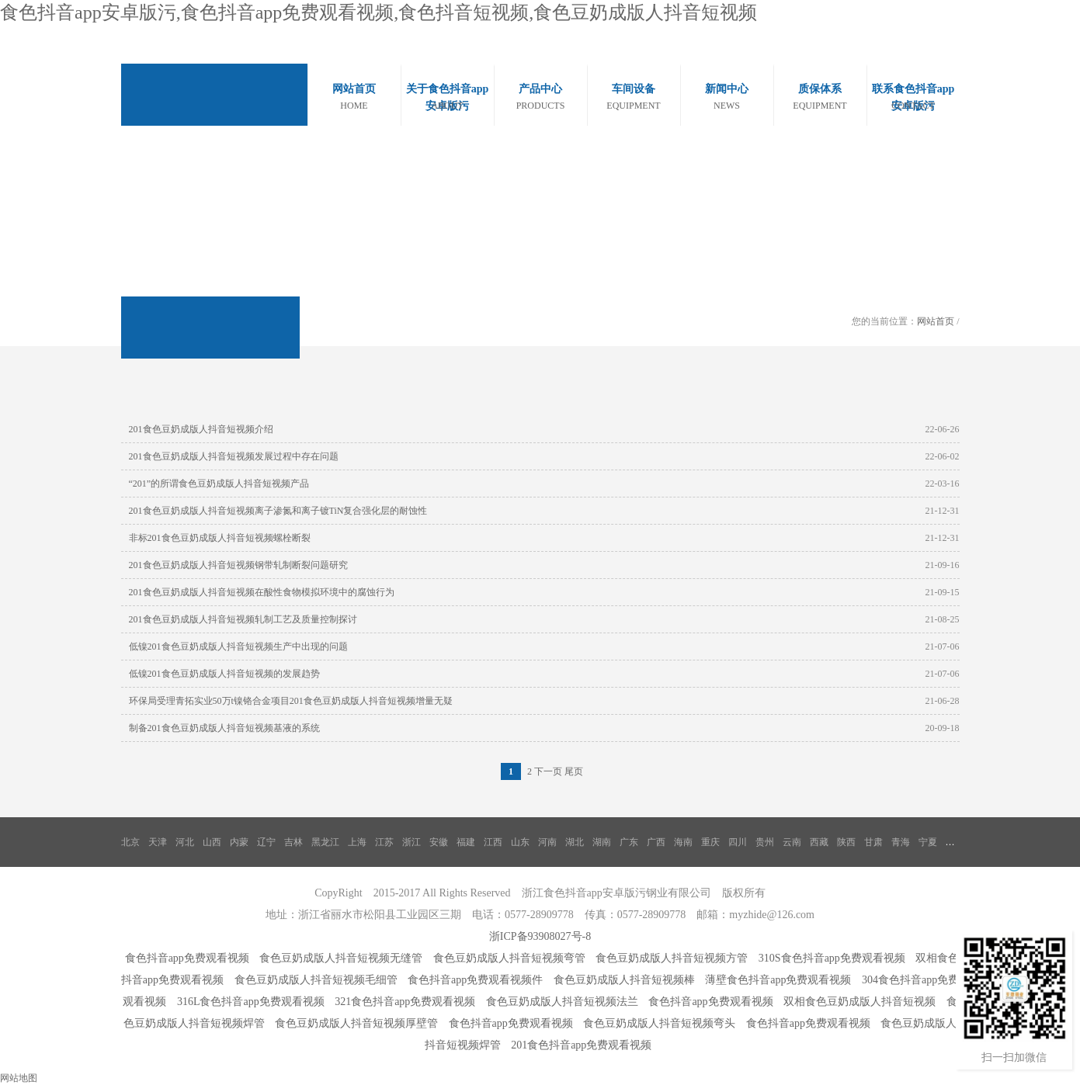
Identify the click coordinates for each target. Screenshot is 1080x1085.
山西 (212, 842)
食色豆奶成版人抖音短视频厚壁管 (356, 1023)
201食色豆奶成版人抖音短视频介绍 (201, 429)
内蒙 (239, 842)
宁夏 (928, 842)
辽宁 (266, 842)
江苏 (384, 842)
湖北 (574, 842)
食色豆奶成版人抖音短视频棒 (624, 980)
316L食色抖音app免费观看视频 (251, 1001)
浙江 (411, 842)
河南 (547, 842)
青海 (900, 842)
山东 (520, 842)
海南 (683, 842)
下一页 (548, 771)
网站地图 (18, 1078)
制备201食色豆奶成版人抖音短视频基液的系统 (224, 728)
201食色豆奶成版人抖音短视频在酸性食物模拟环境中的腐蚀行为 (261, 592)
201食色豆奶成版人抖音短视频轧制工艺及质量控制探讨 (243, 619)
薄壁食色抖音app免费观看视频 (778, 980)
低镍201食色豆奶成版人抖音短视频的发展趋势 (224, 673)
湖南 (601, 842)
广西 (656, 842)
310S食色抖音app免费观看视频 (832, 958)
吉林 (293, 842)
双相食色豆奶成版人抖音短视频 (859, 1001)
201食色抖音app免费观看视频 (581, 1045)
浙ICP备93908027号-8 (540, 936)
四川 (737, 842)
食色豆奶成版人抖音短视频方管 (672, 958)
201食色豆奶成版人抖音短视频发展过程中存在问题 (234, 456)
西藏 (819, 842)
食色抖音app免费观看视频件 (475, 980)
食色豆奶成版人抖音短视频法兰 (562, 1001)
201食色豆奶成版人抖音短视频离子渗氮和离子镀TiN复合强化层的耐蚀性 (278, 510)
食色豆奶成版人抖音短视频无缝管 (340, 958)
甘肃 (873, 842)
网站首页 (935, 321)
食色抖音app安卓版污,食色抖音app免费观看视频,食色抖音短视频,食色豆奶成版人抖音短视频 (378, 12)
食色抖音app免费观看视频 (187, 958)
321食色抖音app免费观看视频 (405, 1001)
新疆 (955, 842)
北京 (130, 842)
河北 (184, 842)
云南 (792, 842)
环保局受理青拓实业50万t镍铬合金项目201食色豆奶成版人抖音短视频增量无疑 (291, 700)
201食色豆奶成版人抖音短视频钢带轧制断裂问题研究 (238, 565)
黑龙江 (325, 842)
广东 (629, 842)
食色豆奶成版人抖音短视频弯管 (509, 958)
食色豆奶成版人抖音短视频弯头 (659, 1023)
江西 (493, 842)
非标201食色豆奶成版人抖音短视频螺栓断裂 (220, 537)
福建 (466, 842)
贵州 (764, 842)
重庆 (710, 842)
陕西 (846, 842)
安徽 (438, 842)
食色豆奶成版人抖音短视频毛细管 (316, 980)
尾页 (573, 771)
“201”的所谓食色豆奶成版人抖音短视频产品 (219, 483)
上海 (357, 842)
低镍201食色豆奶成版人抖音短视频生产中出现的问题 (238, 646)
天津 (157, 842)
